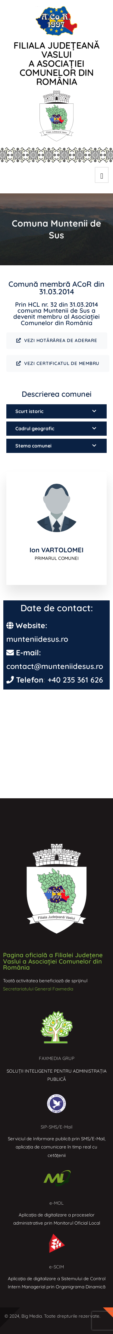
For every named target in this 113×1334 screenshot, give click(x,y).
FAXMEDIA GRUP (56, 1058)
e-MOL (56, 1203)
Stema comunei (33, 446)
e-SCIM (56, 1267)
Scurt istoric (29, 411)
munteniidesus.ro (37, 639)
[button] (56, 411)
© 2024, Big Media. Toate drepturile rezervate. (52, 1316)
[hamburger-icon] (101, 175)
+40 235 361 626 (75, 679)
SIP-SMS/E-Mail (56, 1127)
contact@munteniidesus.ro (54, 666)
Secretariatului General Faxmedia (38, 989)
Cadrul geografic (34, 428)
